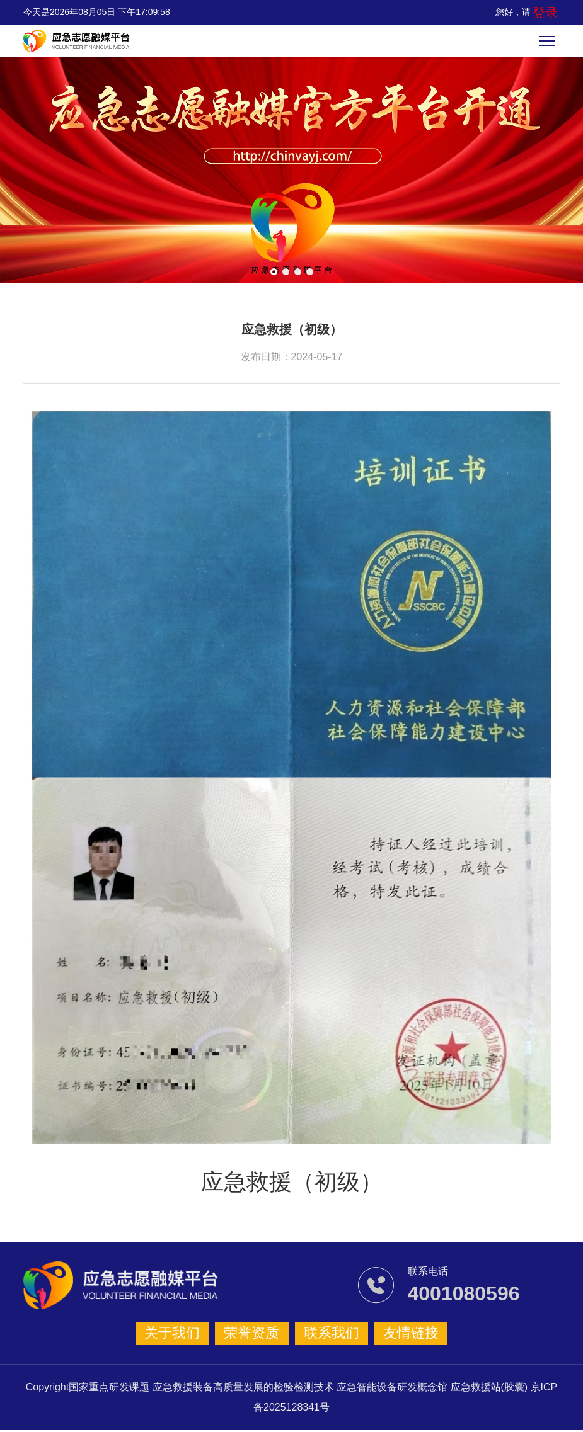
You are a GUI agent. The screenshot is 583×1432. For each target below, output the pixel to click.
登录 (549, 12)
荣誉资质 (256, 1334)
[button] (273, 271)
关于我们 (184, 1334)
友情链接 (399, 1334)
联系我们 (328, 1334)
